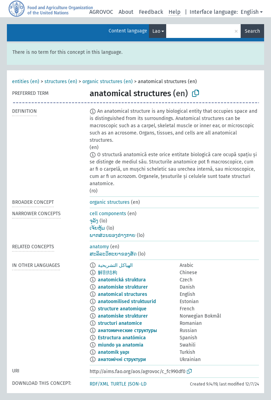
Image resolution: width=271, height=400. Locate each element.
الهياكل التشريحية (115, 265)
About (126, 12)
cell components (108, 214)
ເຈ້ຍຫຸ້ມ (97, 228)
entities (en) (25, 81)
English (250, 12)
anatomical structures (122, 294)
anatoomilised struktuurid (127, 301)
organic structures (110, 202)
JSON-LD (137, 384)
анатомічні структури (122, 359)
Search (252, 31)
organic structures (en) (107, 81)
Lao (156, 31)
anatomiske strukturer (123, 287)
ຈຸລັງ (94, 221)
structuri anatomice (120, 323)
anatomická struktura (122, 280)
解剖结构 (107, 273)
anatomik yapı (113, 352)
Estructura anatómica (122, 338)
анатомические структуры (127, 330)
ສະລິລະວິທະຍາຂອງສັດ (113, 254)
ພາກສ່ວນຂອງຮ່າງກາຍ (113, 235)
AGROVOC (101, 12)
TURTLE (118, 384)
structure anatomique (122, 309)
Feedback (151, 12)
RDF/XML (99, 384)
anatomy (99, 247)
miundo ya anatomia (120, 345)
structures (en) (60, 81)
